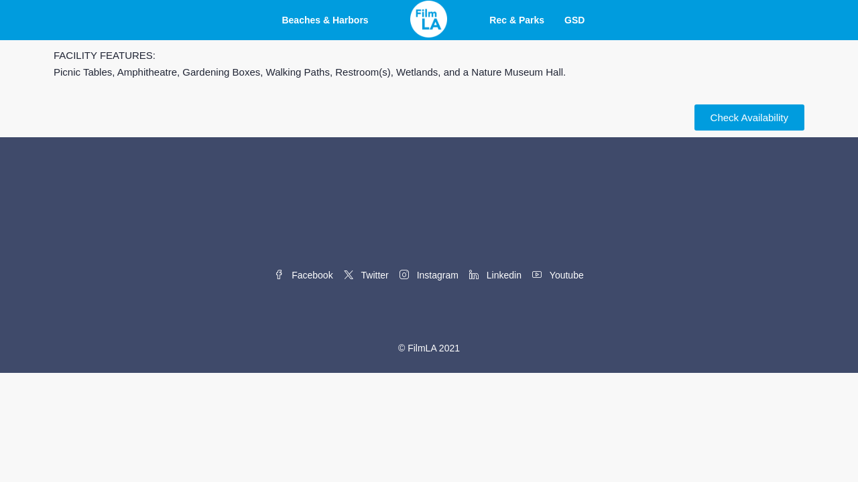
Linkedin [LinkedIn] (495, 275)
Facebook (303, 275)
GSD (574, 20)
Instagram (429, 275)
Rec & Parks (516, 20)
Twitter (366, 275)
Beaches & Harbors (325, 20)
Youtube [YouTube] (558, 275)
